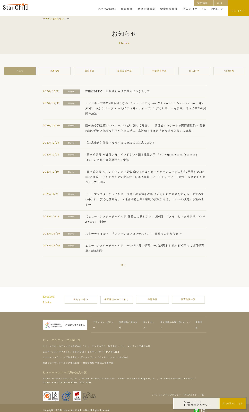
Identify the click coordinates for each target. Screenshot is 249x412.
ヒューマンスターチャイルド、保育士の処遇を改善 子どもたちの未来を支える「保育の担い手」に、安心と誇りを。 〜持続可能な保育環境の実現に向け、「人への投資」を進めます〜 (144, 199)
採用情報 (202, 3)
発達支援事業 (146, 9)
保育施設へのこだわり (122, 298)
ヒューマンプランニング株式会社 (60, 354)
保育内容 (155, 298)
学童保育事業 (169, 9)
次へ (123, 265)
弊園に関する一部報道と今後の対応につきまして (117, 91)
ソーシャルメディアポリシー (166, 392)
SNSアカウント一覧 (194, 392)
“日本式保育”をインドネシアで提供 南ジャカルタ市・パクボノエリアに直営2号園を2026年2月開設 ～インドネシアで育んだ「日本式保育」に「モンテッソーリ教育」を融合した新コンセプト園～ (145, 177)
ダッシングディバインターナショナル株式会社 (105, 354)
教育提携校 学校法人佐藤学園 (98, 360)
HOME (46, 19)
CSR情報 (208, 71)
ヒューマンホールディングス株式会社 (62, 343)
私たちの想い (107, 9)
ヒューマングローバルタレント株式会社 (63, 348)
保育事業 (127, 9)
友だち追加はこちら (233, 403)
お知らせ (217, 9)
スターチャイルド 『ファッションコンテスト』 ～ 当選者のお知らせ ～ (133, 234)
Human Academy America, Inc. (60, 375)
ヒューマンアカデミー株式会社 (101, 343)
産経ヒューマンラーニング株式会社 (61, 360)
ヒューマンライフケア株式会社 (103, 348)
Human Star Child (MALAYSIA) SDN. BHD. (67, 379)
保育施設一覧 (185, 298)
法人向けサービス (194, 9)
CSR (219, 3)
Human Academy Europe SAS (98, 375)
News (41, 71)
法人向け (180, 71)
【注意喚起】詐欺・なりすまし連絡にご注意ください (120, 143)
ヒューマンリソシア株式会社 (135, 343)
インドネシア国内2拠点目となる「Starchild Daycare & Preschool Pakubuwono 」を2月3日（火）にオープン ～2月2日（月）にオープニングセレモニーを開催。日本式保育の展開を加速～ (145, 108)
